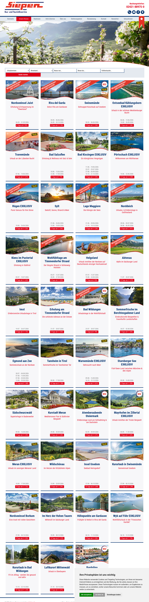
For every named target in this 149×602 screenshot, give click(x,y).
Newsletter (115, 19)
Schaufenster (128, 19)
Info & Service (50, 19)
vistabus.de (31, 599)
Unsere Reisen (24, 19)
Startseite (10, 19)
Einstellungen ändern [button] (114, 594)
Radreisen (37, 19)
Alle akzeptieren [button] (86, 594)
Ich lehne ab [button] (99, 594)
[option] (74, 44)
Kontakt (103, 19)
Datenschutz (70, 599)
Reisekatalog (91, 19)
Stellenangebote (76, 19)
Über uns (63, 19)
